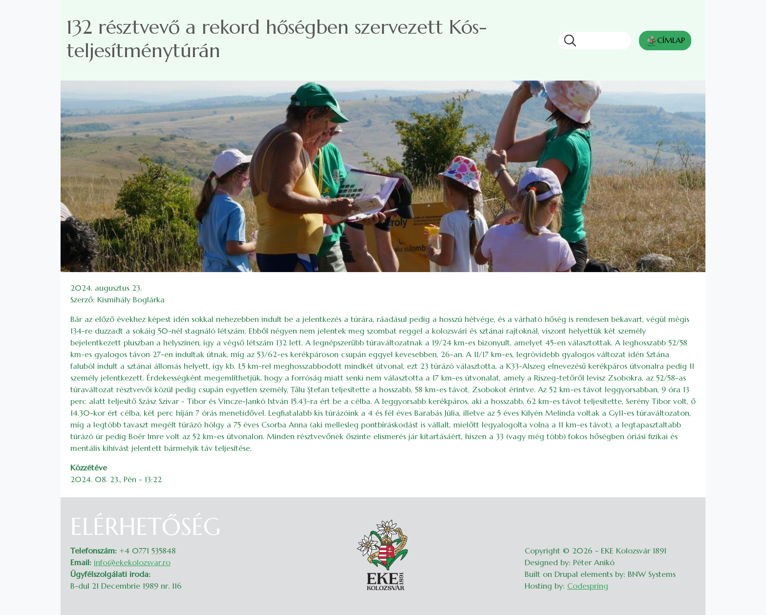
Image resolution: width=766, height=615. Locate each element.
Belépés (686, 519)
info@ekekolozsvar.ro (132, 562)
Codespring (587, 586)
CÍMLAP (665, 41)
